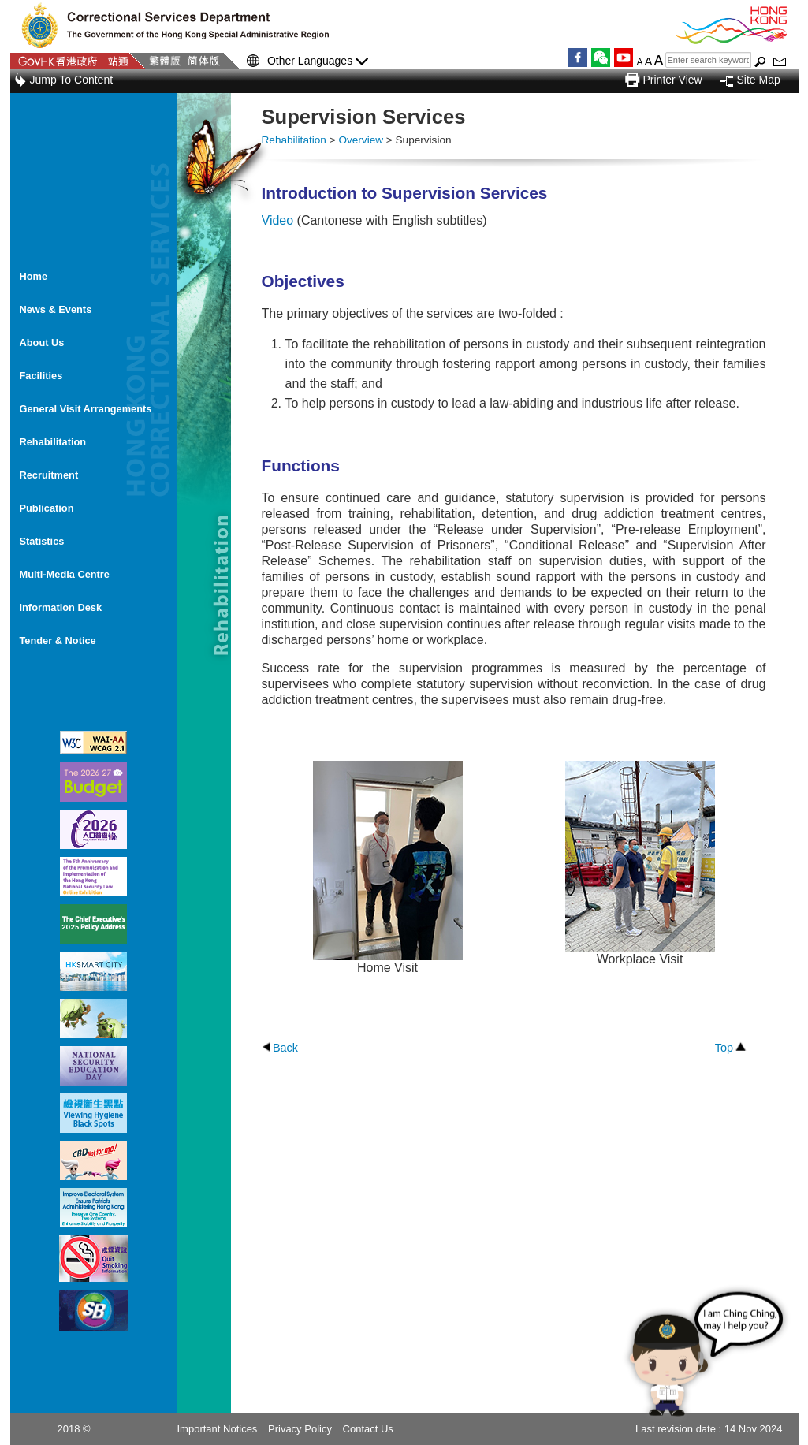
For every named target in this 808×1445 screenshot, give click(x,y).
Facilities (41, 376)
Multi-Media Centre (65, 574)
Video (278, 220)
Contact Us (368, 1429)
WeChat (600, 57)
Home (34, 276)
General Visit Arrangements (86, 409)
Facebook (577, 57)
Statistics (42, 541)
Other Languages (317, 61)
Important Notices (217, 1429)
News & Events (56, 309)
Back (285, 1047)
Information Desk (61, 607)
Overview (360, 140)
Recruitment (49, 475)
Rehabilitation (53, 442)
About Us (42, 342)
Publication (47, 508)
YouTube (623, 57)
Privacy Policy (300, 1429)
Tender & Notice (58, 640)
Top (724, 1047)
